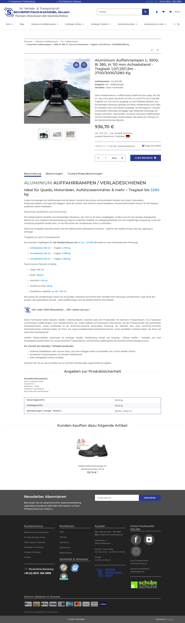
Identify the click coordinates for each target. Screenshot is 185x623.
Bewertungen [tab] (54, 173)
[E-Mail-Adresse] (117, 498)
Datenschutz (64, 547)
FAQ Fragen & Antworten (34, 542)
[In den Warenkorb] (145, 158)
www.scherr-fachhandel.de (36, 332)
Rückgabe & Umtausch (34, 547)
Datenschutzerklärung (71, 503)
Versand (118, 133)
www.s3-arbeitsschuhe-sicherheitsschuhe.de (92, 329)
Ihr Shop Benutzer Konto (34, 537)
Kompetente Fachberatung (22, 1)
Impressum (64, 542)
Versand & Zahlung (32, 552)
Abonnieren (150, 498)
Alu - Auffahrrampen (115, 84)
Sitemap (63, 537)
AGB (61, 532)
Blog (22, 24)
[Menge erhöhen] (122, 158)
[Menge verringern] (98, 158)
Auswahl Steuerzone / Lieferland (112, 136)
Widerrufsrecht (65, 553)
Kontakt (27, 557)
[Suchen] (119, 12)
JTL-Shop (169, 619)
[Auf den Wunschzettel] (84, 65)
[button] (157, 12)
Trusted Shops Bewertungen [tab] (85, 173)
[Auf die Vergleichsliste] (76, 65)
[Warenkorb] (175, 12)
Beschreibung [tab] (32, 173)
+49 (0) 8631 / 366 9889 (170, 1)
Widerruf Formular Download (36, 532)
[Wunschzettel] (163, 12)
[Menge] (105, 158)
